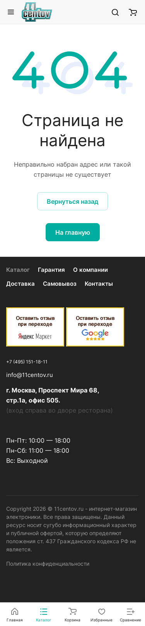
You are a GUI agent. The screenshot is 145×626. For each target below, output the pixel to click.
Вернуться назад (72, 201)
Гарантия (51, 269)
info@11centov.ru (29, 375)
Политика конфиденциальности (47, 563)
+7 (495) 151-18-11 (27, 362)
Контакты (99, 283)
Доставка (20, 283)
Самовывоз (60, 283)
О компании (90, 269)
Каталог (18, 269)
